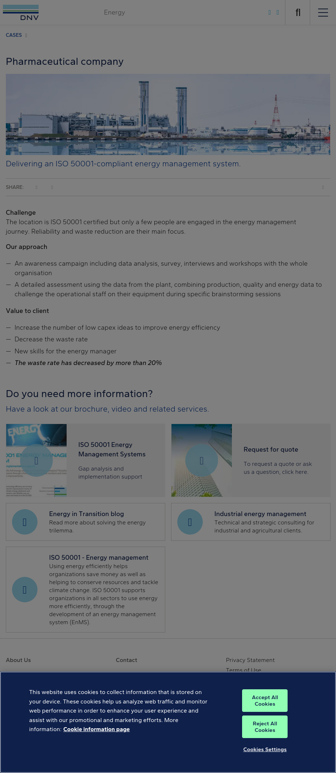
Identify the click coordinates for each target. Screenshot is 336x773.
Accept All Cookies (265, 714)
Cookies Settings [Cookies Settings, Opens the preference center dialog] (264, 763)
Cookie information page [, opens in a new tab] (96, 743)
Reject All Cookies (265, 741)
